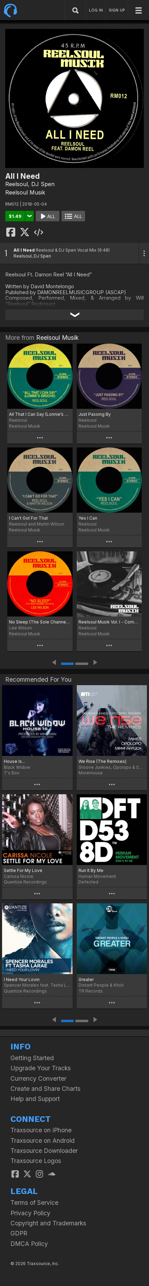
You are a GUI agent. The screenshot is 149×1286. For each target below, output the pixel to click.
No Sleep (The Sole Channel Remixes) (40, 622)
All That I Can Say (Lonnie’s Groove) (40, 414)
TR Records (90, 991)
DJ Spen (43, 184)
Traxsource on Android (42, 1140)
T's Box (11, 772)
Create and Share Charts (45, 1088)
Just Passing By (94, 414)
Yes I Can (87, 518)
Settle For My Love (23, 870)
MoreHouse (90, 772)
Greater (86, 979)
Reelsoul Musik (25, 192)
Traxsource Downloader (44, 1150)
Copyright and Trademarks (48, 1223)
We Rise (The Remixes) (102, 761)
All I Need (24, 250)
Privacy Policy (30, 1213)
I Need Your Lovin (22, 979)
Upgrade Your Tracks (40, 1068)
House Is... (14, 761)
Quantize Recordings (25, 882)
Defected (88, 882)
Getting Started (32, 1058)
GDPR (18, 1233)
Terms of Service (34, 1202)
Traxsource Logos (35, 1160)
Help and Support (35, 1098)
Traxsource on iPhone (41, 1130)
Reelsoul (16, 184)
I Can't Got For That (28, 518)
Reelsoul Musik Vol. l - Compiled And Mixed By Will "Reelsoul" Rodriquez (109, 622)
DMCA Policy (29, 1243)
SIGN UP (117, 10)
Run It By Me (91, 870)
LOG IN (96, 10)
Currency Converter (38, 1078)
